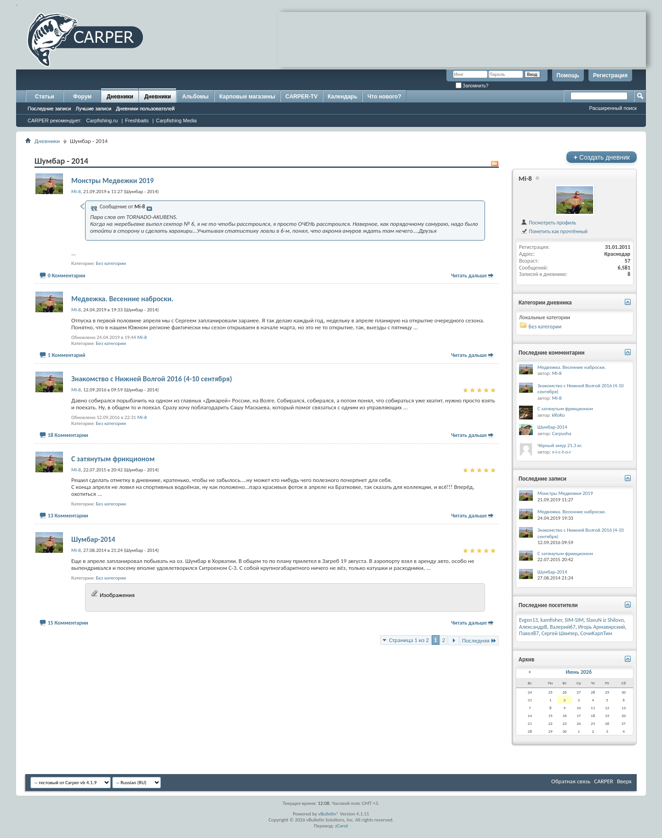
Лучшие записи (94, 108)
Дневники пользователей (145, 108)
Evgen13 (528, 620)
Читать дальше (469, 275)
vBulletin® (328, 814)
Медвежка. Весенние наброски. (122, 298)
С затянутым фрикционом (112, 458)
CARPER (603, 781)
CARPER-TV (301, 96)
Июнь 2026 (579, 672)
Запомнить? (472, 85)
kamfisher (551, 620)
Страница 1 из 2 (409, 640)
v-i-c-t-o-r (561, 452)
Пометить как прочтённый (554, 231)
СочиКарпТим (596, 633)
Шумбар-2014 (93, 539)
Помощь (568, 75)
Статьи (44, 96)
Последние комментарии (552, 352)
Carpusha (561, 433)
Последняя (479, 640)
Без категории (111, 263)
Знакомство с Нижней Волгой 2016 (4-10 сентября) (151, 378)
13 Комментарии (68, 515)
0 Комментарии (67, 275)
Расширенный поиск (613, 108)
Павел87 (529, 633)
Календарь (343, 96)
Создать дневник (601, 157)
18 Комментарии (68, 435)
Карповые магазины (247, 96)
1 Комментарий (67, 355)
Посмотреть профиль (548, 222)
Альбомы (195, 96)
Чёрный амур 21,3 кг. (559, 445)
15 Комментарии (68, 623)
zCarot (341, 826)
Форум (82, 96)
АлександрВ (533, 627)
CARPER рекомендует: (55, 120)
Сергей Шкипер (560, 633)
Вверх (624, 781)
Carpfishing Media (176, 120)
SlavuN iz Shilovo (604, 620)
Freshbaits (136, 120)
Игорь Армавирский (601, 627)
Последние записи (49, 108)
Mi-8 (142, 337)
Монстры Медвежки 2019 (112, 180)
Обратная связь (570, 781)
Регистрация (610, 75)
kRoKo (558, 415)
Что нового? (384, 96)
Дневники (120, 96)
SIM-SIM (574, 620)
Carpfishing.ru (102, 120)
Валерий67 (563, 627)
